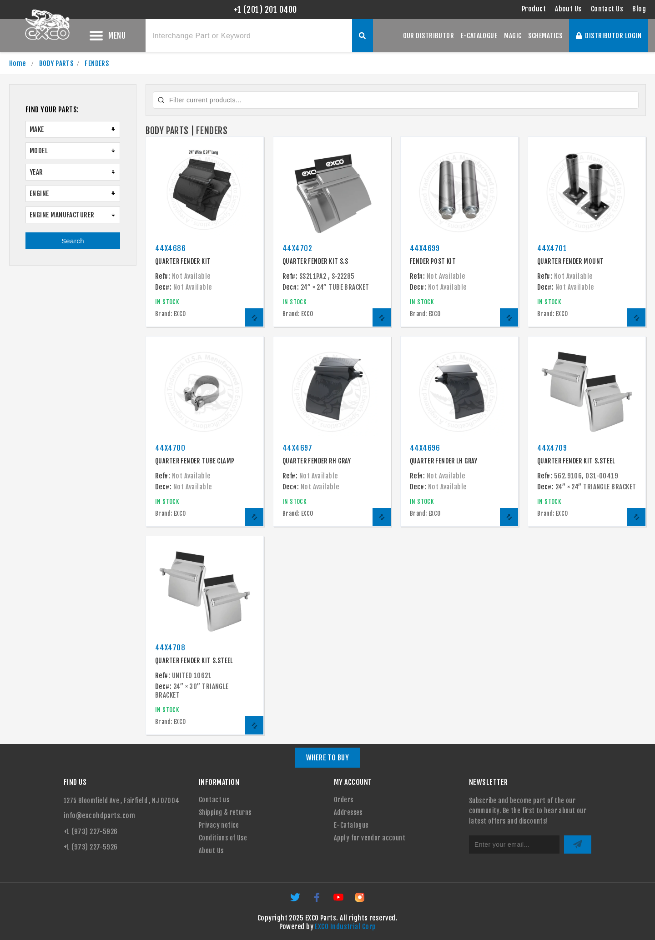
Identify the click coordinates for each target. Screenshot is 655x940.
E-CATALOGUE (479, 35)
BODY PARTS (56, 63)
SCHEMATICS (545, 35)
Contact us (214, 800)
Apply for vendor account (369, 838)
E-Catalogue (351, 825)
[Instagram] (359, 900)
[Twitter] (296, 900)
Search (72, 236)
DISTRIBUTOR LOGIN (608, 35)
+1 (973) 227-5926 (91, 831)
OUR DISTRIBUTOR (428, 35)
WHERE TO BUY (327, 757)
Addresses (348, 812)
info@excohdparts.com (99, 815)
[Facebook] (317, 900)
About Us (568, 9)
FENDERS (97, 63)
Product (534, 9)
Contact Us (607, 9)
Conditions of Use (223, 838)
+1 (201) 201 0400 (265, 10)
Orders (343, 800)
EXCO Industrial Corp (345, 926)
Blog (639, 9)
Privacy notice (219, 825)
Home (17, 63)
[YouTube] (339, 900)
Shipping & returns (225, 812)
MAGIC (512, 35)
